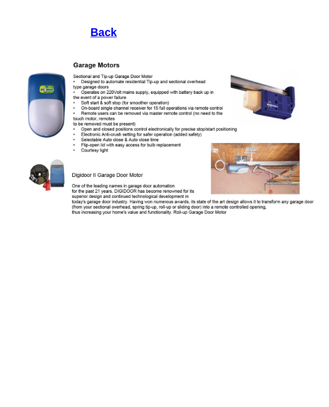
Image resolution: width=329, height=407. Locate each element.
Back (103, 32)
